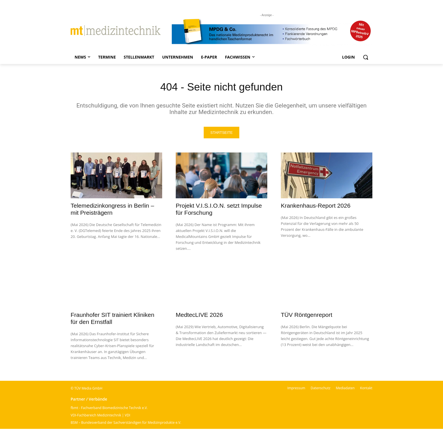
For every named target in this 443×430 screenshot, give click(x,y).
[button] (365, 57)
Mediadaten (345, 389)
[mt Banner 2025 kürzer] (272, 32)
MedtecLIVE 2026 (199, 316)
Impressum (296, 389)
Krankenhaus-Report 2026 (315, 206)
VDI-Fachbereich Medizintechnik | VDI (100, 416)
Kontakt (366, 389)
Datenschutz (320, 389)
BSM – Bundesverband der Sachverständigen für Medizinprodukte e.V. (126, 423)
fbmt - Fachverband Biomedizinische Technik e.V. (109, 409)
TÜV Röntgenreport (306, 316)
